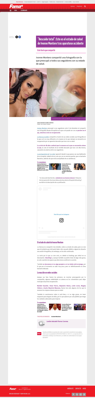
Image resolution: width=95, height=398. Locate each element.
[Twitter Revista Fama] (77, 394)
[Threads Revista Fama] (84, 394)
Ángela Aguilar (45, 2)
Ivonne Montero (41, 128)
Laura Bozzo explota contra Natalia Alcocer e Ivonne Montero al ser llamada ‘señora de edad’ (42, 309)
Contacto (78, 388)
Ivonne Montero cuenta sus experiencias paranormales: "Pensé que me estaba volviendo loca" (67, 168)
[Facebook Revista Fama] (73, 394)
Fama (15, 10)
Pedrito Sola (52, 2)
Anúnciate (70, 388)
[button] (15, 37)
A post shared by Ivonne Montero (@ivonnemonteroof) (61, 238)
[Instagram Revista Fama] (80, 394)
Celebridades (24, 10)
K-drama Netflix (68, 2)
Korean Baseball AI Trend (29, 2)
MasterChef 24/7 (59, 2)
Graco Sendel (76, 2)
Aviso (84, 388)
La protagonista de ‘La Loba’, (45, 154)
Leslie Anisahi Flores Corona (44, 122)
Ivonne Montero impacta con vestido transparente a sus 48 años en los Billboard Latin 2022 (42, 167)
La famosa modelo (42, 137)
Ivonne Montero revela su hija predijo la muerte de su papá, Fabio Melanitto (68, 308)
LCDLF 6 (38, 2)
